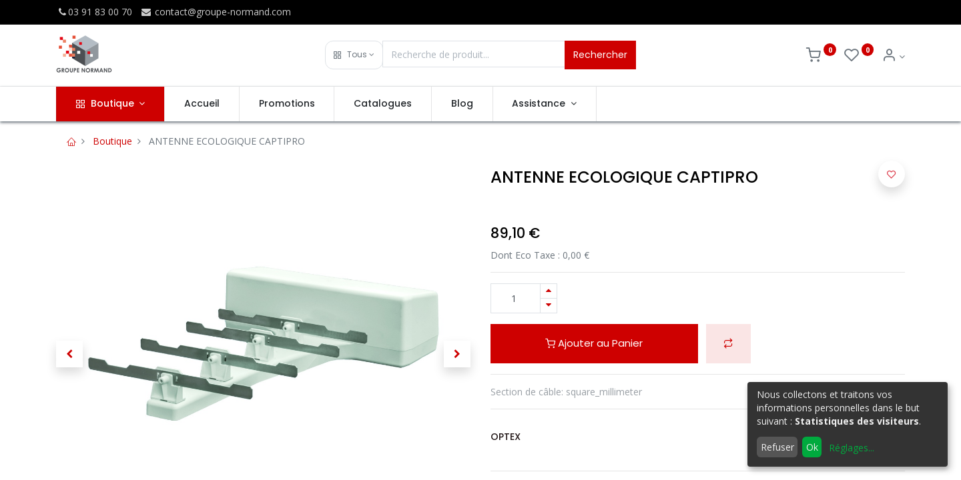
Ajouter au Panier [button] (594, 343)
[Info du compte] (893, 56)
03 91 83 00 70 (94, 11)
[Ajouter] (549, 291)
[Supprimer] (549, 306)
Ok (812, 447)
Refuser (777, 447)
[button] (354, 55)
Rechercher (600, 54)
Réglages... (851, 447)
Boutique (112, 141)
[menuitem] (202, 104)
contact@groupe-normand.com (215, 11)
